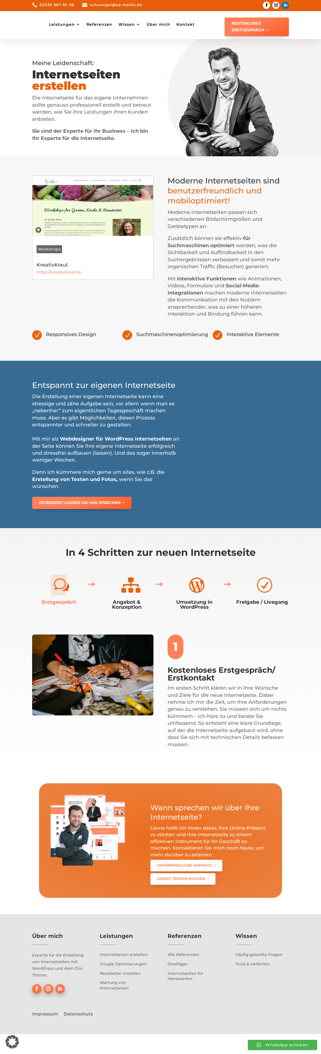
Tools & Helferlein (252, 983)
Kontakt (110, 45)
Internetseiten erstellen (124, 974)
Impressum (45, 1033)
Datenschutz (78, 1033)
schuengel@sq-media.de (116, 4)
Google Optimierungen (123, 983)
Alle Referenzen (183, 974)
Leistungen (114, 24)
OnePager (178, 983)
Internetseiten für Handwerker (185, 996)
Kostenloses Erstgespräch (248, 26)
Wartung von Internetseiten (114, 1005)
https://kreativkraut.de (59, 292)
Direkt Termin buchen (168, 875)
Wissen (179, 24)
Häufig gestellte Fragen (259, 974)
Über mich (211, 24)
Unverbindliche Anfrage (170, 870)
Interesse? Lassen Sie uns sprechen (79, 522)
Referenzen (152, 24)
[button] (12, 1042)
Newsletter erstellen (120, 993)
